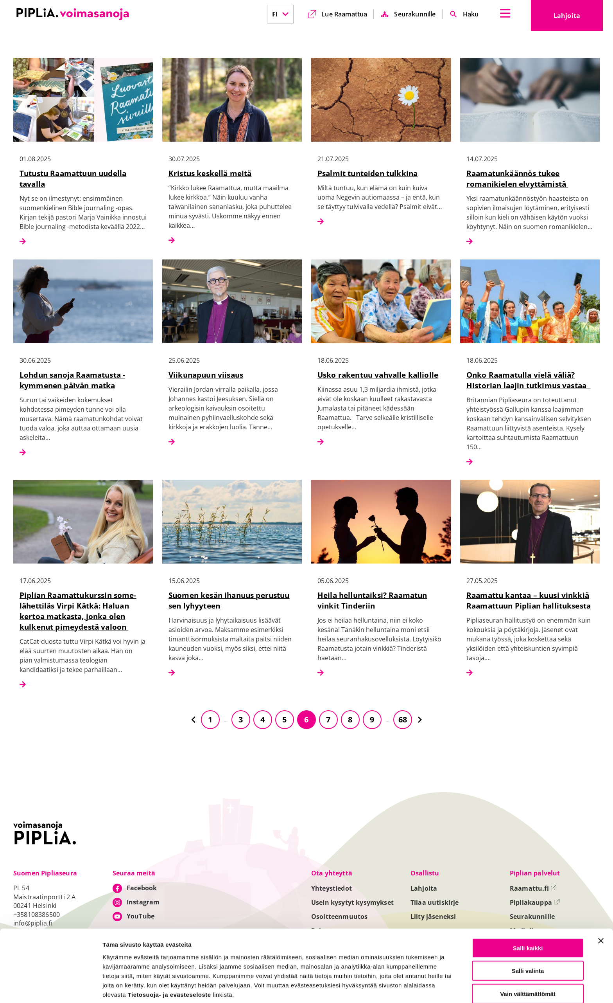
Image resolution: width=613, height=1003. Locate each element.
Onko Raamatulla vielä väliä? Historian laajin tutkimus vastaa (528, 380)
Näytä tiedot (418, 988)
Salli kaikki (528, 915)
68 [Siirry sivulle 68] (402, 719)
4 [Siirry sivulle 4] (262, 719)
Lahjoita (578, 18)
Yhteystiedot (331, 888)
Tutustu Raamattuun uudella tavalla (73, 178)
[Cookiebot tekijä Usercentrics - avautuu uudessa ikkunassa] (50, 988)
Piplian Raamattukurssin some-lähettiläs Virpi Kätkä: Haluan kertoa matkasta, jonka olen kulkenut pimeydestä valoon (78, 611)
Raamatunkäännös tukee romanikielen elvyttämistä (517, 178)
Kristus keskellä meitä (210, 173)
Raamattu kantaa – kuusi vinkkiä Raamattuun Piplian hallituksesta (528, 600)
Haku (471, 14)
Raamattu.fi (533, 888)
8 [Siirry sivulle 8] (350, 719)
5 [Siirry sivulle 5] (284, 719)
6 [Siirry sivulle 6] (306, 719)
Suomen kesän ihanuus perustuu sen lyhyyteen (229, 600)
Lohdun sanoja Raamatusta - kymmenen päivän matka (72, 380)
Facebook (142, 888)
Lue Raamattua (344, 14)
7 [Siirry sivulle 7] (328, 719)
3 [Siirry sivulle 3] (240, 719)
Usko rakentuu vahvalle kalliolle (377, 374)
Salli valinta (528, 938)
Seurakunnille (415, 14)
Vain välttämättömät (528, 961)
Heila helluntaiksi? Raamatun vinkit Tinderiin (372, 600)
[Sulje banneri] (601, 908)
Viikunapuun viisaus (205, 374)
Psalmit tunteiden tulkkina (367, 173)
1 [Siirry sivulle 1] (210, 719)
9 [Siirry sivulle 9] (372, 719)
